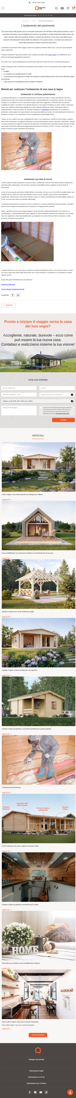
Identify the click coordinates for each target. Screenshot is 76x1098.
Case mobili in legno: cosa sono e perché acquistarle (20, 1022)
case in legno (52, 55)
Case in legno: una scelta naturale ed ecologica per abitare (22, 494)
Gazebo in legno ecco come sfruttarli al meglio (18, 612)
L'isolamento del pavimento (46, 21)
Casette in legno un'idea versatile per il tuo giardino (19, 670)
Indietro (9, 305)
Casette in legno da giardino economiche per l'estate (20, 905)
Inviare (63, 420)
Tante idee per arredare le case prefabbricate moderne (21, 963)
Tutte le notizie (38, 1035)
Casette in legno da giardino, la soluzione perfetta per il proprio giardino (26, 729)
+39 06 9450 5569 (38, 2)
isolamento (45, 110)
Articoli (33, 21)
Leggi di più (6, 499)
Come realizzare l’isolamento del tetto (12, 289)
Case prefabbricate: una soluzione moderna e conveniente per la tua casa (27, 553)
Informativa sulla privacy (62, 413)
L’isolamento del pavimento (11, 787)
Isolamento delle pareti (8, 284)
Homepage (25, 21)
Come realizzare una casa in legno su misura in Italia (20, 846)
